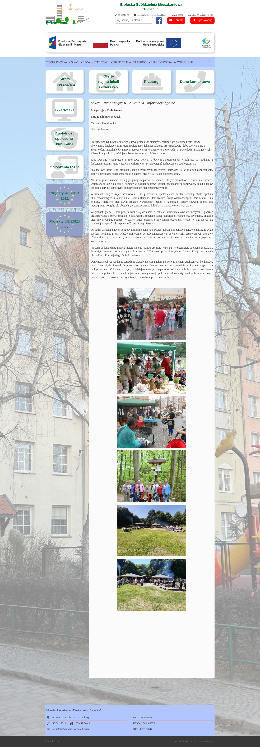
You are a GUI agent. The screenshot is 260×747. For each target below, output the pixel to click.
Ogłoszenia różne (65, 167)
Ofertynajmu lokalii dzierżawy (108, 81)
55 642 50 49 (83, 723)
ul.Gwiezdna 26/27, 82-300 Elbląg (70, 717)
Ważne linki (185, 62)
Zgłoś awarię (202, 20)
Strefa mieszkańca (64, 81)
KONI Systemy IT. (205, 741)
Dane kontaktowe (195, 82)
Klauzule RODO (136, 62)
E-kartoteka (65, 110)
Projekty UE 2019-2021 (64, 195)
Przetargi (152, 82)
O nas (75, 62)
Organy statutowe (96, 62)
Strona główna (56, 62)
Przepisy (119, 62)
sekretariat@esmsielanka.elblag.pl (150, 15)
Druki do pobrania (163, 62)
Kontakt (176, 20)
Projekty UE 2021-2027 (64, 224)
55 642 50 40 (122, 15)
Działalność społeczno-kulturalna (65, 138)
